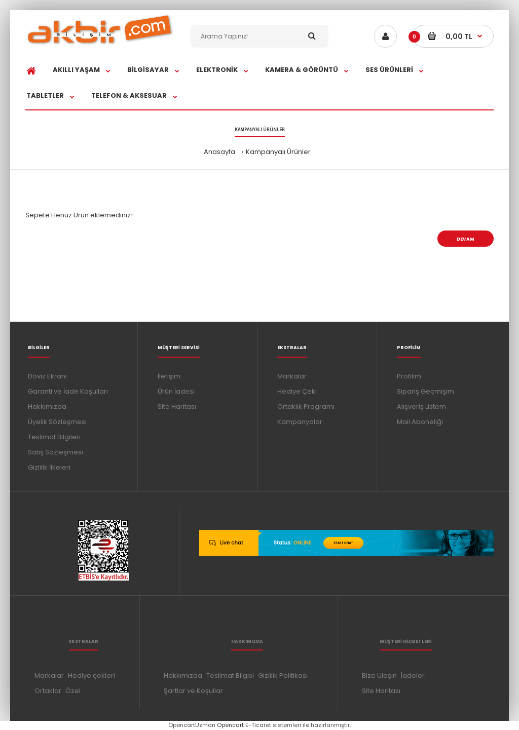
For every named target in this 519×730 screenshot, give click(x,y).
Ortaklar (47, 691)
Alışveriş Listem (421, 406)
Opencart (230, 725)
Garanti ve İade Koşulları (68, 391)
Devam (465, 239)
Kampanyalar (299, 422)
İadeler (413, 675)
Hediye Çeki (297, 391)
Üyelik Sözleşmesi (57, 422)
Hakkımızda (47, 406)
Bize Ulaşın (379, 675)
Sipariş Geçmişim (425, 391)
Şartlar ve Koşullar (193, 691)
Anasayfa (219, 152)
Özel (73, 691)
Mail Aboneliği (420, 422)
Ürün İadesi (176, 391)
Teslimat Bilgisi (230, 675)
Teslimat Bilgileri (54, 437)
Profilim (409, 376)
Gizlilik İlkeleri (49, 467)
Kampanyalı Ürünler (278, 152)
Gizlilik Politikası (283, 675)
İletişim (169, 376)
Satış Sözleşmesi (55, 452)
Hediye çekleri (91, 675)
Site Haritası (177, 406)
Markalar (292, 376)
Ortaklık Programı (306, 406)
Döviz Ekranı (47, 376)
